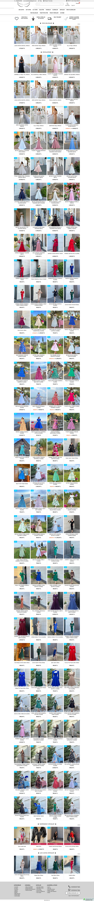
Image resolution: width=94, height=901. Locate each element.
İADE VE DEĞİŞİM (29, 886)
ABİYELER (62, 9)
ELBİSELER (55, 9)
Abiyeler (16, 892)
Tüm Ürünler (38, 892)
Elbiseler (16, 891)
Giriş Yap (49, 888)
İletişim (48, 892)
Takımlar (16, 890)
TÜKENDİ (22, 844)
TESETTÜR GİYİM (44, 12)
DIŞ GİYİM (41, 9)
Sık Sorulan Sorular (51, 889)
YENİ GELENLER (34, 12)
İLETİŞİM (62, 12)
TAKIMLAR (48, 9)
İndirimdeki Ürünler (40, 888)
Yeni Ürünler (38, 889)
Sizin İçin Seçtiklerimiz (40, 891)
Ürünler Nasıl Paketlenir (51, 891)
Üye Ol (48, 886)
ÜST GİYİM (28, 9)
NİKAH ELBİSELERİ (70, 9)
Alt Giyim (16, 888)
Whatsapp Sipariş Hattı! (89, 899)
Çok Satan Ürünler (39, 886)
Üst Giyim (16, 886)
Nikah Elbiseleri (17, 893)
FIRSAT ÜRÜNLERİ (54, 12)
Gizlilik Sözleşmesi (28, 888)
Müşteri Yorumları (50, 890)
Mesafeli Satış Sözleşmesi (30, 889)
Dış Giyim (16, 889)
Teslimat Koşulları (28, 890)
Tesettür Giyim (17, 894)
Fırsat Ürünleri (39, 890)
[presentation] (78, 24)
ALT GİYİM (35, 9)
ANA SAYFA (21, 9)
